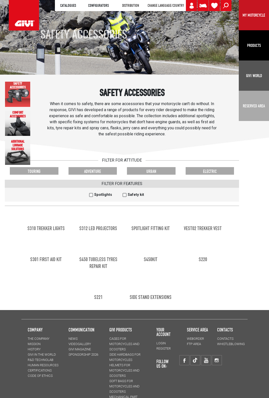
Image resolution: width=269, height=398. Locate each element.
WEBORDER (195, 339)
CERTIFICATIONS (40, 370)
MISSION (34, 344)
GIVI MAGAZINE (80, 349)
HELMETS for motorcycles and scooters (124, 370)
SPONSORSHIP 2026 (83, 354)
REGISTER (163, 348)
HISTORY (34, 349)
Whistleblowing (231, 344)
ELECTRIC (210, 171)
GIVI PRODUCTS (120, 329)
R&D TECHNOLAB (40, 360)
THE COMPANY (38, 339)
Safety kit (136, 195)
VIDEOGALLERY (80, 344)
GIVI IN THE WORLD (42, 354)
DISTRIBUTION (130, 5)
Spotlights (103, 195)
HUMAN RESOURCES (43, 365)
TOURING (34, 171)
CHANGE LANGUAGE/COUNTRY (166, 5)
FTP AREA (194, 344)
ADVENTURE (92, 171)
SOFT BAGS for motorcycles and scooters (124, 386)
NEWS (73, 339)
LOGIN (161, 343)
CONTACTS (225, 339)
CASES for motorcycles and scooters (124, 344)
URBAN (151, 171)
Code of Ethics (40, 376)
